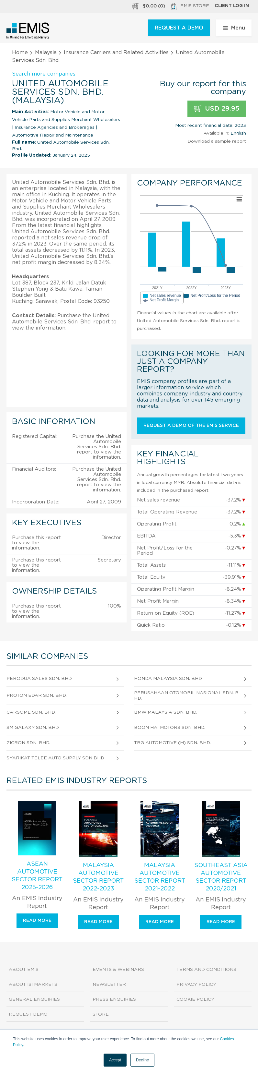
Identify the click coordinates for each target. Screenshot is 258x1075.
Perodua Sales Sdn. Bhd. (39, 678)
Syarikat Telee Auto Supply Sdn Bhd (55, 758)
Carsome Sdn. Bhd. (31, 712)
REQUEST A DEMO (179, 27)
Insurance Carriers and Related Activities (116, 52)
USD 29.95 (217, 108)
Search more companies (43, 74)
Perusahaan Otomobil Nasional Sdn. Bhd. (186, 696)
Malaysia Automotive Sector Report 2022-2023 (98, 877)
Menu (234, 27)
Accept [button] (115, 1060)
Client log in (232, 6)
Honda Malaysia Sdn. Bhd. (168, 678)
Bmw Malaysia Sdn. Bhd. (165, 712)
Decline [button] (142, 1060)
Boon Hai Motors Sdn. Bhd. (169, 727)
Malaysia (46, 52)
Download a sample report (216, 141)
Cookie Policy (195, 999)
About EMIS (24, 969)
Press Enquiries (114, 999)
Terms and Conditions (206, 969)
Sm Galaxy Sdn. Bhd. (33, 727)
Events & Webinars (118, 969)
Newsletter (109, 984)
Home (20, 52)
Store (101, 1014)
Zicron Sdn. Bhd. (28, 743)
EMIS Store (190, 6)
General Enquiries (34, 999)
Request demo (28, 1014)
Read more (37, 920)
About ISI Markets (33, 984)
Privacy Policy (196, 984)
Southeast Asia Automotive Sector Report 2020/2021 (221, 877)
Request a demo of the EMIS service (191, 425)
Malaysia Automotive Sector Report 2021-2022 (159, 877)
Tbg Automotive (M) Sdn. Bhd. (172, 743)
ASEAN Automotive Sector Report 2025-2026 (37, 875)
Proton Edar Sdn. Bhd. (36, 695)
